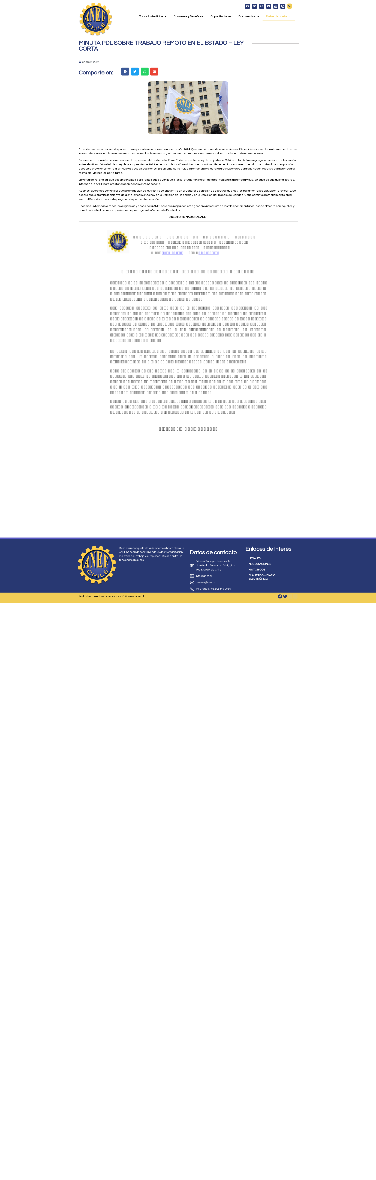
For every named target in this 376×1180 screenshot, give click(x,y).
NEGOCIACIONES (260, 564)
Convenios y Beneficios (188, 16)
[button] (289, 6)
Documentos (249, 16)
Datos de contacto (278, 16)
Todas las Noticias (153, 16)
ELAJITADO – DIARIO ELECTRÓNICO (262, 577)
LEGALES (255, 558)
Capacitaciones (220, 16)
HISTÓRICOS (257, 569)
